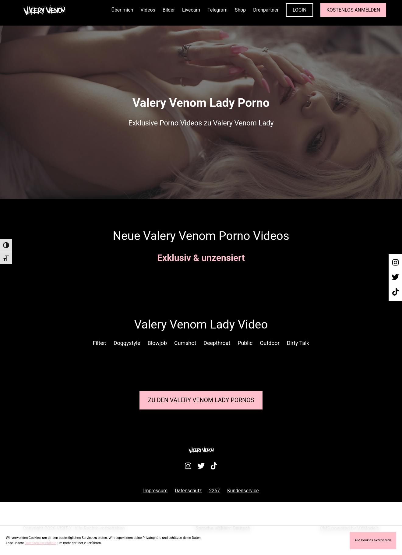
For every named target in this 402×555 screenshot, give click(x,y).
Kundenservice (243, 491)
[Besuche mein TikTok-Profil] (395, 292)
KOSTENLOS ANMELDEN (353, 10)
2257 (214, 491)
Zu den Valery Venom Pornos (201, 400)
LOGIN (299, 10)
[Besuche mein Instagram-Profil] (395, 263)
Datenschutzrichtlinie (40, 543)
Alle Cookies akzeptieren (372, 540)
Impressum (155, 491)
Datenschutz (188, 491)
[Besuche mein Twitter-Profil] (395, 277)
